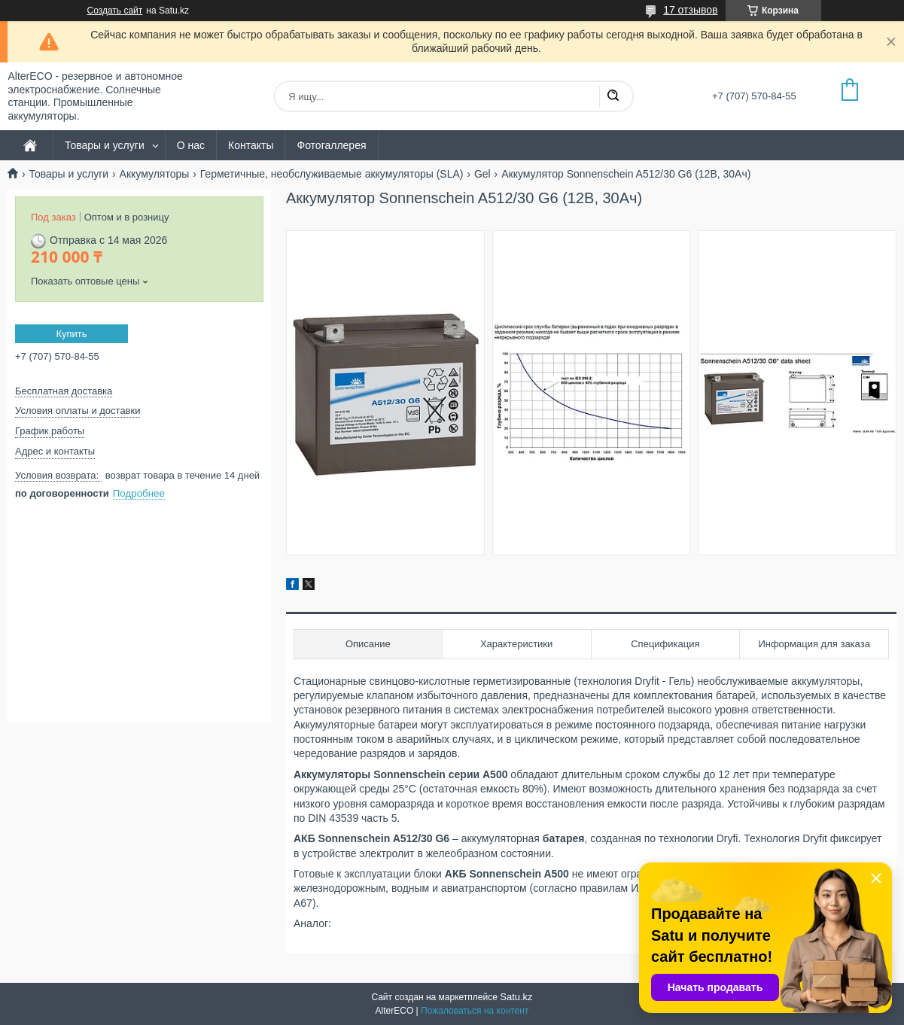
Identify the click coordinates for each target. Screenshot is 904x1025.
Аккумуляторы (155, 174)
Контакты (250, 145)
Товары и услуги (105, 145)
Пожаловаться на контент (474, 1010)
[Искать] (612, 96)
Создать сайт (115, 10)
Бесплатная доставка (63, 391)
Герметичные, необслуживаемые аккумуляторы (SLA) (332, 174)
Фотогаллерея (331, 145)
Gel (482, 174)
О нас (191, 145)
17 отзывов (690, 10)
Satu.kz (516, 996)
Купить (71, 333)
